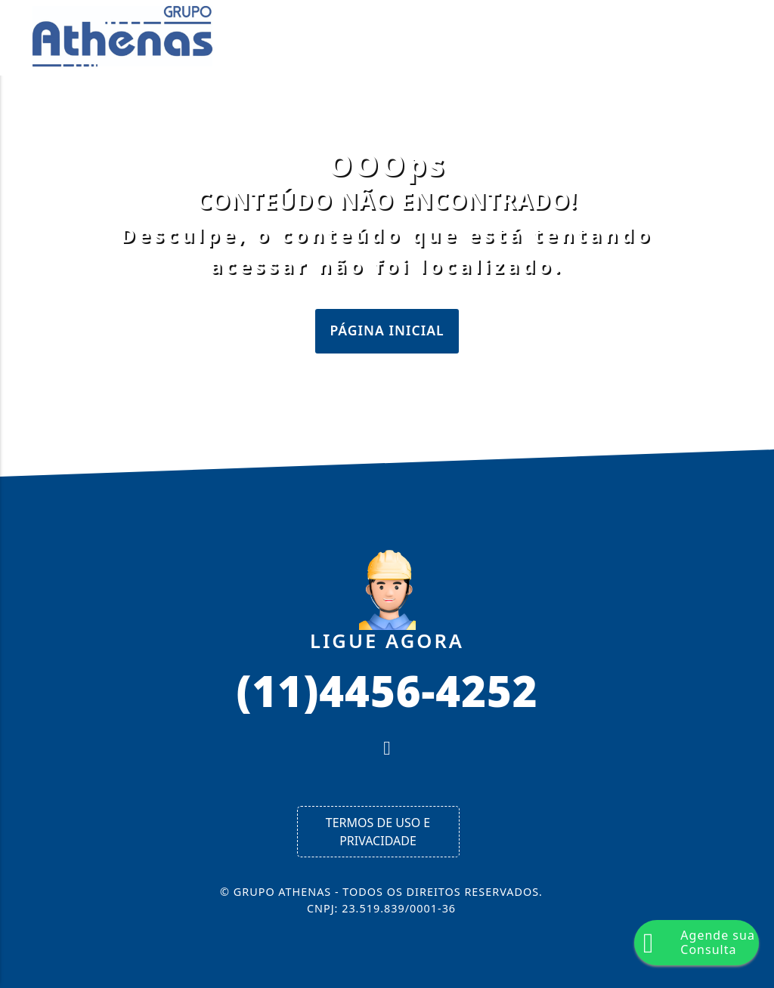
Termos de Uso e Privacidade (378, 831)
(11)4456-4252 (386, 689)
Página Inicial (387, 330)
